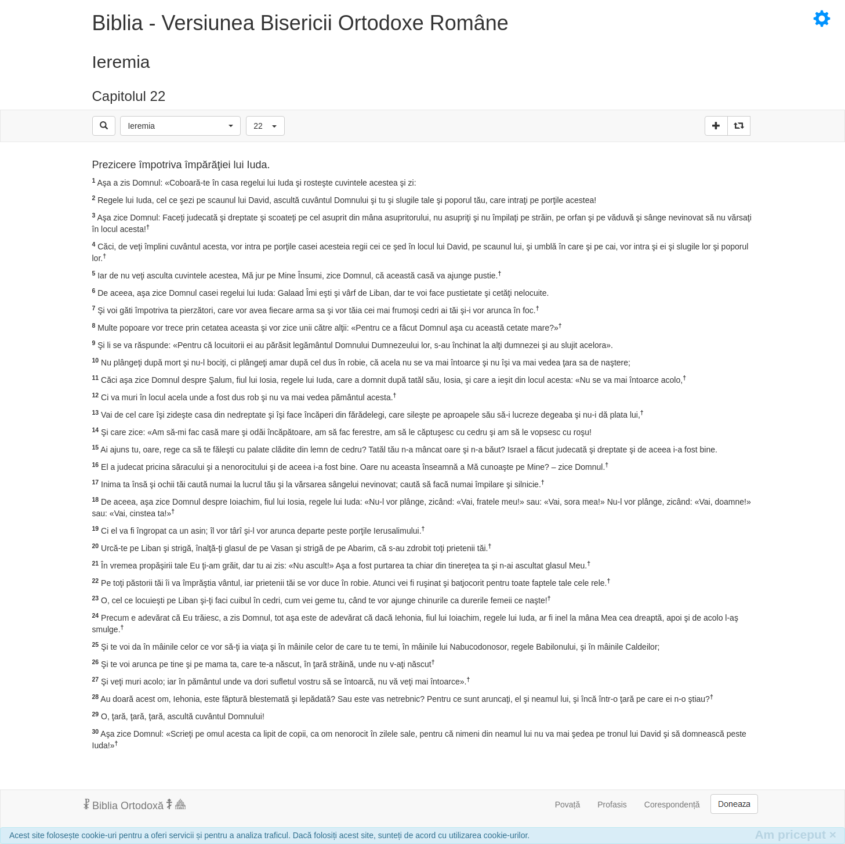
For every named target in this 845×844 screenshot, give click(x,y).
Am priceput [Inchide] (795, 834)
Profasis (612, 804)
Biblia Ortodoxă (135, 805)
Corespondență (672, 804)
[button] (180, 126)
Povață (568, 804)
